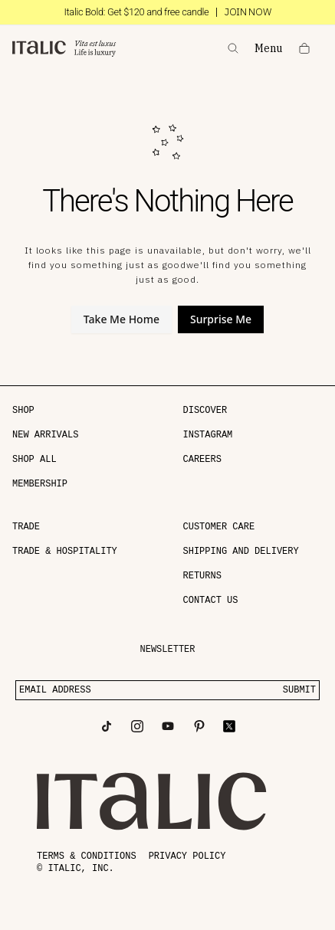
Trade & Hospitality (64, 551)
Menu (269, 48)
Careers (202, 459)
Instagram (208, 435)
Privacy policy (187, 856)
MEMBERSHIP (39, 484)
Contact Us (210, 600)
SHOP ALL (34, 459)
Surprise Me (220, 319)
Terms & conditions (86, 856)
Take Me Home (121, 319)
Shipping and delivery (241, 551)
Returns (202, 576)
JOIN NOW (248, 11)
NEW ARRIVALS (45, 435)
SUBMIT (299, 690)
